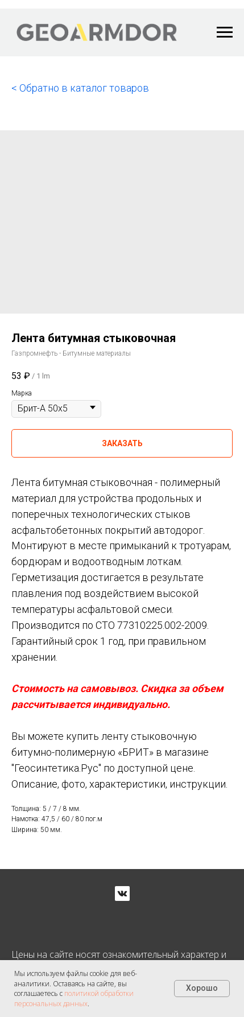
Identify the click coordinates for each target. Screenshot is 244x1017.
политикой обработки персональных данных (74, 998)
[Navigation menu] (225, 32)
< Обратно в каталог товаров (80, 88)
